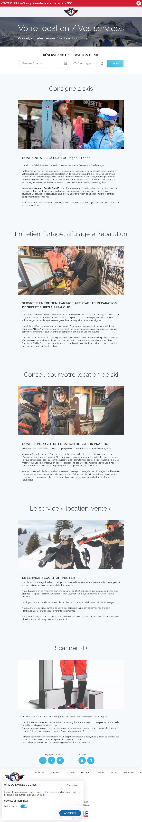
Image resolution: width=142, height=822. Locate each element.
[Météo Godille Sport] (82, 760)
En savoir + (42, 795)
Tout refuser (73, 785)
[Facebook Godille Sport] (43, 760)
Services (70, 772)
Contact (100, 772)
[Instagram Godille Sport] (60, 760)
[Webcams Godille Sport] (91, 760)
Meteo (114, 772)
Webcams (128, 772)
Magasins (55, 772)
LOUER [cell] (115, 63)
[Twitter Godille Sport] (51, 760)
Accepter (70, 813)
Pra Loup (85, 772)
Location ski (38, 772)
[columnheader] (88, 63)
